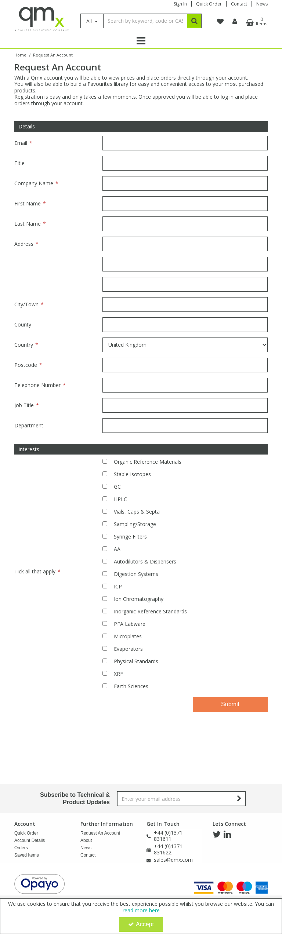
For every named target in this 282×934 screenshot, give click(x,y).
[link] (217, 834)
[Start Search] (194, 21)
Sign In (180, 4)
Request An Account (100, 833)
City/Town (26, 304)
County (22, 324)
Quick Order (209, 4)
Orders (21, 847)
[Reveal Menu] (141, 40)
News (262, 4)
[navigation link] (220, 21)
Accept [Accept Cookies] (141, 924)
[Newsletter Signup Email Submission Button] (239, 798)
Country (23, 344)
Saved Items (26, 855)
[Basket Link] (256, 21)
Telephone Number (37, 385)
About (86, 840)
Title (19, 163)
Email (20, 142)
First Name (27, 203)
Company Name (33, 183)
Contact (239, 4)
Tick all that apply (34, 571)
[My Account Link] (235, 21)
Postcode (25, 364)
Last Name (27, 223)
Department (28, 425)
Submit (230, 704)
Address (23, 243)
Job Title (24, 405)
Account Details (29, 840)
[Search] (145, 21)
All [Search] (89, 21)
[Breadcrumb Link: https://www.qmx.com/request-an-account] (53, 54)
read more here (141, 910)
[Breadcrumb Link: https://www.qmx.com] (20, 54)
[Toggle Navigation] (141, 41)
